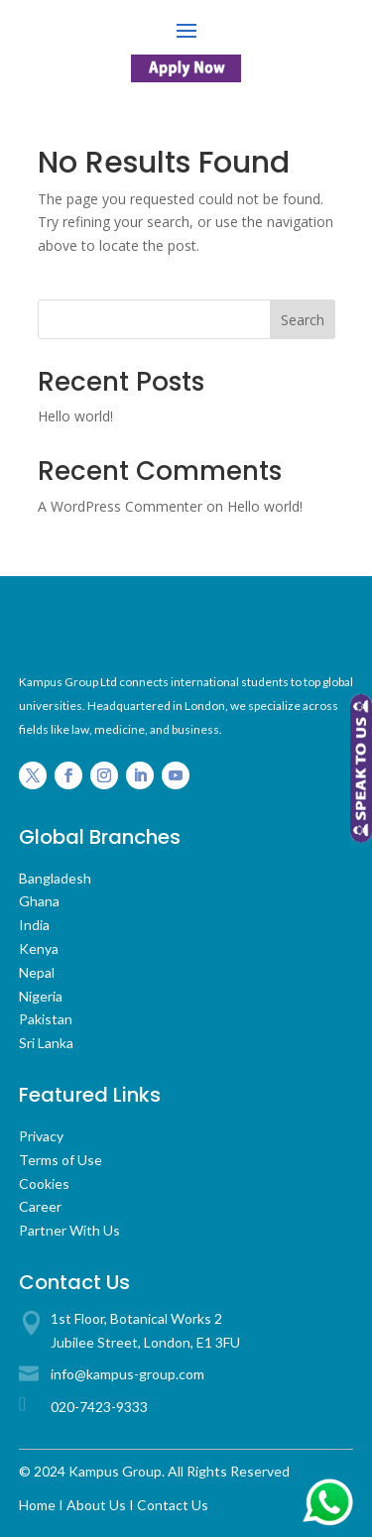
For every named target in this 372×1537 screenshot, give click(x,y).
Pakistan (45, 1018)
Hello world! (75, 416)
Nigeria (40, 996)
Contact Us (172, 1504)
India (34, 924)
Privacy (41, 1135)
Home (37, 1504)
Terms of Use (60, 1159)
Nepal (37, 972)
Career (40, 1206)
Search (302, 319)
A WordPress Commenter (120, 506)
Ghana (39, 900)
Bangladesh (55, 878)
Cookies (44, 1183)
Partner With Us (69, 1230)
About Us (96, 1504)
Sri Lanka (46, 1042)
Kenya (39, 948)
